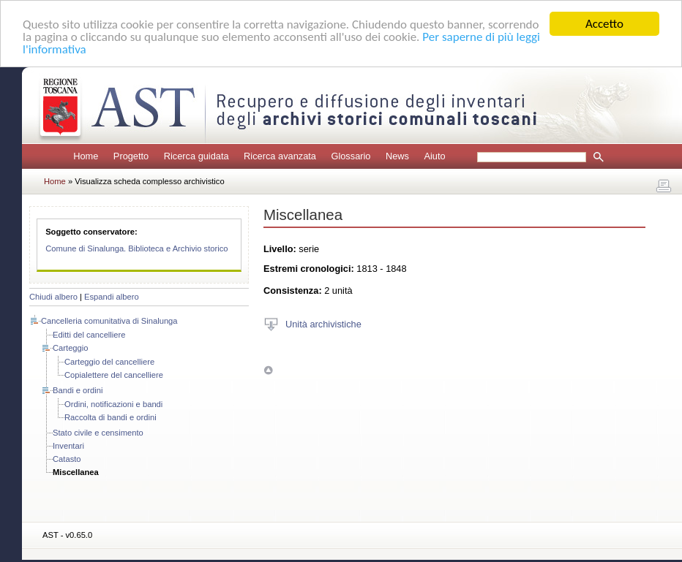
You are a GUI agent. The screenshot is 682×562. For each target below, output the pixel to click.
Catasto (67, 459)
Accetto (604, 23)
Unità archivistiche (323, 323)
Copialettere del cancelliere (113, 375)
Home (85, 156)
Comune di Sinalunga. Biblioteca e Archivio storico (136, 248)
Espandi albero (111, 296)
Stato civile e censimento (98, 432)
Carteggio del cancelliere (109, 361)
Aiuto (434, 156)
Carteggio (71, 347)
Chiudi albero (53, 296)
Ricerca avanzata (280, 156)
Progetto (131, 156)
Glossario (350, 156)
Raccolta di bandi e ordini (110, 417)
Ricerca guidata (196, 156)
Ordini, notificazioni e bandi (113, 404)
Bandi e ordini (77, 390)
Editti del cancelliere (89, 334)
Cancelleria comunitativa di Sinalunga (109, 320)
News (397, 156)
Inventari (68, 445)
